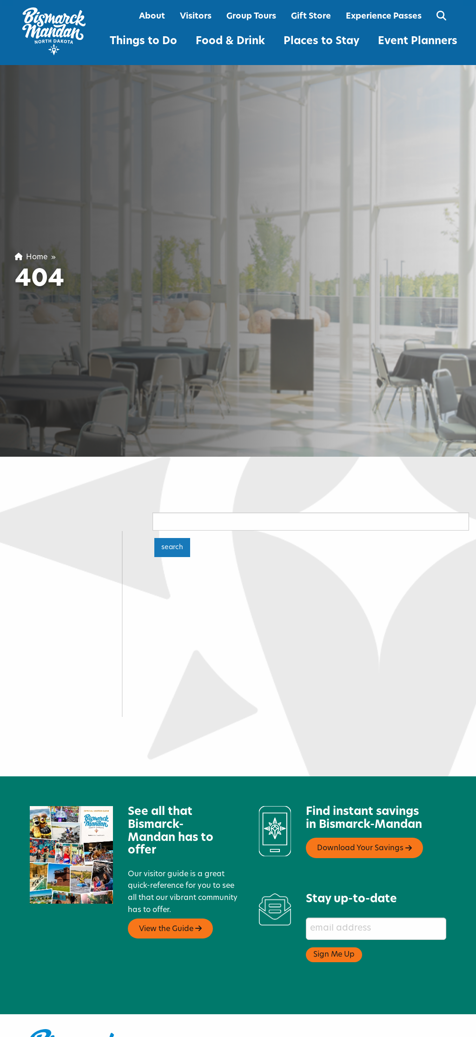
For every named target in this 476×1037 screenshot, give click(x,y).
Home (31, 257)
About (152, 16)
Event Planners (417, 41)
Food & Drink (230, 41)
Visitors (196, 16)
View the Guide (170, 899)
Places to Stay (321, 41)
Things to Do (143, 41)
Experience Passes (384, 16)
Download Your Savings (364, 818)
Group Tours (251, 16)
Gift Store (311, 16)
